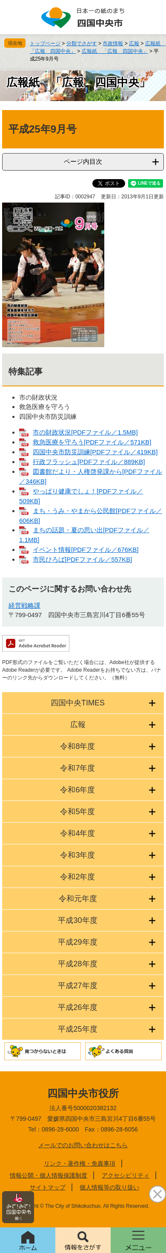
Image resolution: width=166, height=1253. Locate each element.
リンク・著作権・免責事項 (79, 1163)
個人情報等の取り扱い (109, 1187)
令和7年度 (77, 768)
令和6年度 (77, 790)
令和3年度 (77, 855)
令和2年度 (77, 877)
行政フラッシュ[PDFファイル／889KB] (89, 461)
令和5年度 (77, 811)
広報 (134, 43)
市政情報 (113, 43)
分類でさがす (81, 43)
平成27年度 (77, 985)
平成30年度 (77, 920)
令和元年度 (78, 898)
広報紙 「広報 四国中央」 (115, 51)
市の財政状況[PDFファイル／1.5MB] (85, 432)
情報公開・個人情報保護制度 (48, 1175)
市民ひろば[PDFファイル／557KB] (82, 559)
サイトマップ (48, 1187)
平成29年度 (77, 942)
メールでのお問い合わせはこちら (83, 1145)
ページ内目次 (83, 161)
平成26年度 (77, 1007)
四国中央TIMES (78, 703)
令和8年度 (77, 746)
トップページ (45, 43)
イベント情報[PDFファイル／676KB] (85, 549)
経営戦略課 (24, 605)
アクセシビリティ (125, 1175)
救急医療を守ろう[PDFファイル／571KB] (92, 442)
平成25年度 (77, 1029)
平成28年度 (77, 964)
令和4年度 (77, 833)
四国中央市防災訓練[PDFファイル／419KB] (95, 451)
